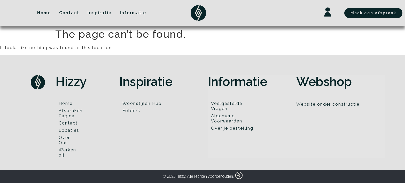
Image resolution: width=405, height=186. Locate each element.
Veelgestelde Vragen (226, 106)
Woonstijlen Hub (142, 103)
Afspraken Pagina (70, 113)
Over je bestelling (232, 128)
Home (66, 103)
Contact (68, 123)
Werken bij (67, 153)
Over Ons (64, 140)
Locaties (69, 130)
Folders (131, 110)
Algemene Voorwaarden (226, 118)
